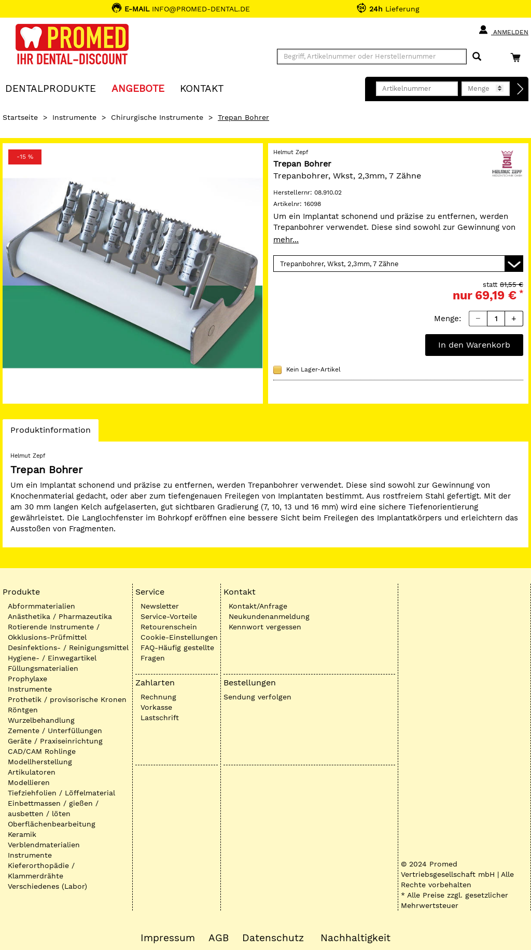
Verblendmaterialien (44, 845)
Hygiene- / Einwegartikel (52, 658)
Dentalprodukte (50, 88)
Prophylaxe (27, 678)
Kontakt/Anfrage (258, 606)
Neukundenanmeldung (269, 616)
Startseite (20, 117)
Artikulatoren (31, 772)
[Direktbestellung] (520, 89)
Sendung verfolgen (257, 697)
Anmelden (503, 30)
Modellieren (29, 782)
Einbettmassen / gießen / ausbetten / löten (53, 808)
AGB (218, 938)
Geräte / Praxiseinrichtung (55, 741)
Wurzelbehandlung (41, 720)
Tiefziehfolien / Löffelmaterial (61, 793)
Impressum (168, 938)
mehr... (286, 239)
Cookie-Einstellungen (179, 637)
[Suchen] (476, 57)
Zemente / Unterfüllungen (55, 730)
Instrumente (74, 117)
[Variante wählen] (398, 263)
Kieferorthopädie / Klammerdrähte (41, 870)
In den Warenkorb (474, 345)
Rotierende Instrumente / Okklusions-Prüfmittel (54, 632)
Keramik (22, 834)
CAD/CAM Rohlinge (42, 751)
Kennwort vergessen (265, 627)
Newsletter (160, 606)
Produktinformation (50, 433)
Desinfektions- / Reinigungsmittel (68, 647)
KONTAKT (201, 88)
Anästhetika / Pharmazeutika (60, 616)
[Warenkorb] (518, 57)
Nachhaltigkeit (355, 938)
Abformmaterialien (41, 606)
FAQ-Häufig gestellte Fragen (177, 652)
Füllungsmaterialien (43, 668)
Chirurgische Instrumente (157, 117)
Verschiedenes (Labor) (47, 886)
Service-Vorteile (169, 616)
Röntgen (23, 710)
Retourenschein (169, 627)
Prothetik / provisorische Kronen (67, 699)
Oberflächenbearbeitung (51, 824)
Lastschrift (160, 717)
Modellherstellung (40, 762)
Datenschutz (273, 938)
